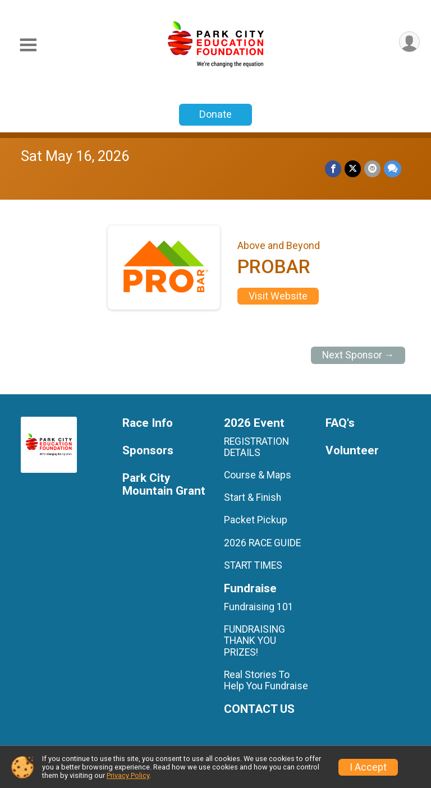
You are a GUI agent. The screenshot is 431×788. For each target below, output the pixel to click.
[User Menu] (409, 41)
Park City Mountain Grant (163, 485)
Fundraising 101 (259, 606)
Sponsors (147, 450)
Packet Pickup (255, 520)
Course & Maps (257, 475)
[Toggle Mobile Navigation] (28, 45)
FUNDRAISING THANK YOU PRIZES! (254, 640)
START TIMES (253, 565)
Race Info (147, 423)
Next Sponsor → (358, 355)
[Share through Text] (392, 168)
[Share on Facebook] (333, 168)
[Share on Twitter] (353, 168)
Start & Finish (252, 497)
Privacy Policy (128, 775)
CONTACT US (259, 709)
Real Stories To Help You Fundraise (266, 680)
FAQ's (340, 423)
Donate (215, 114)
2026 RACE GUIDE (262, 543)
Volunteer (352, 450)
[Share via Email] (372, 168)
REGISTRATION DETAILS (256, 447)
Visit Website (278, 296)
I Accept (368, 767)
